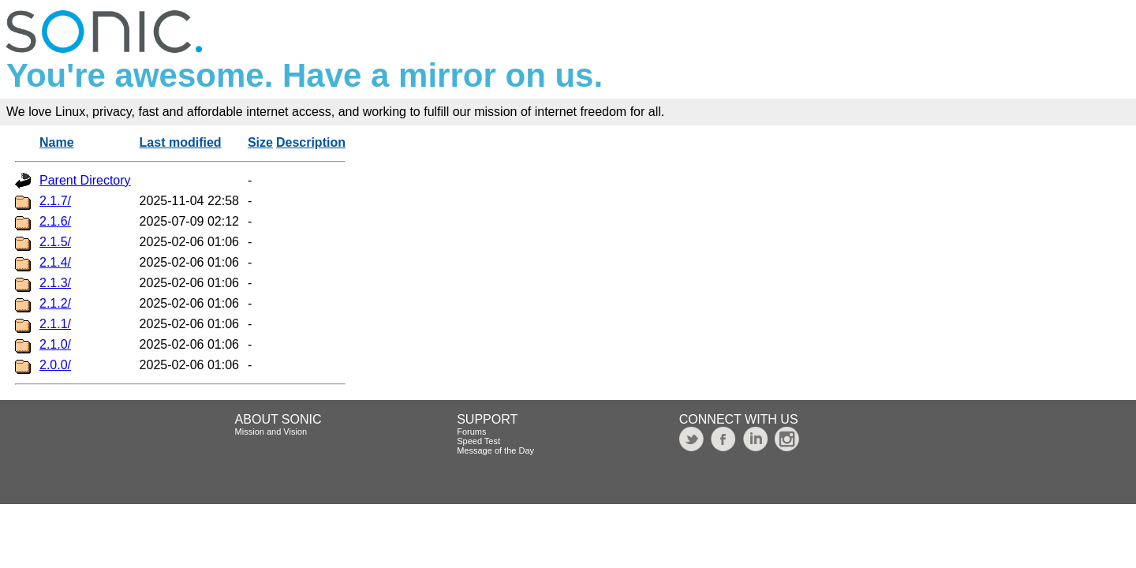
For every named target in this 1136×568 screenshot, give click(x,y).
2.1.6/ (55, 221)
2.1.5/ (55, 241)
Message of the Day (495, 450)
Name (56, 142)
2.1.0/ (55, 344)
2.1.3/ (55, 283)
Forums (471, 431)
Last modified (181, 142)
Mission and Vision (271, 431)
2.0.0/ (55, 365)
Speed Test (478, 441)
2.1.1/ (55, 324)
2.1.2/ (55, 303)
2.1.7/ (55, 200)
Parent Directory (85, 180)
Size (260, 142)
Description (311, 142)
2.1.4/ (55, 262)
